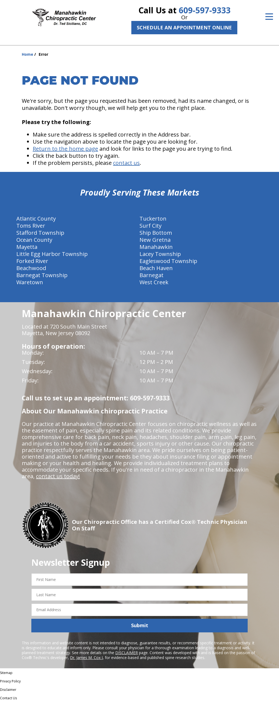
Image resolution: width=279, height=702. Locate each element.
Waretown (29, 282)
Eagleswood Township (168, 261)
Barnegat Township (42, 275)
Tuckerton (153, 218)
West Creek (154, 282)
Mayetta (26, 247)
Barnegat (151, 275)
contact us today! (58, 476)
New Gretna (155, 239)
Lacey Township (160, 254)
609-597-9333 (205, 10)
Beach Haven (156, 268)
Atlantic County (36, 218)
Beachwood (31, 268)
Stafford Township (40, 232)
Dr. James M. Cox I (86, 657)
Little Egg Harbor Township (52, 254)
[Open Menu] (269, 16)
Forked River (32, 261)
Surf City (151, 225)
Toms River (30, 225)
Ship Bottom (156, 232)
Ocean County (34, 239)
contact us (126, 162)
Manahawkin (156, 247)
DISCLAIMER (126, 652)
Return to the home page (65, 148)
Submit (139, 625)
